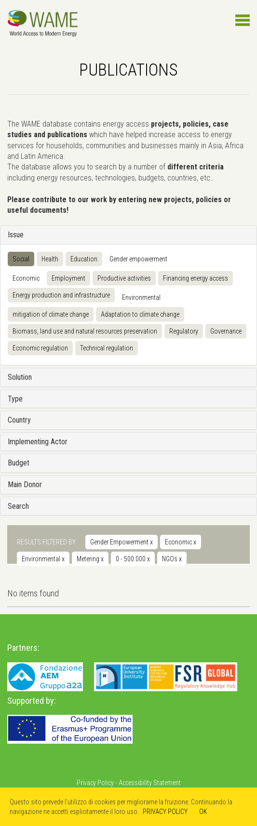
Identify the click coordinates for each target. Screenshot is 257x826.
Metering (90, 559)
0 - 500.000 (133, 559)
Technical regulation (106, 348)
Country (19, 420)
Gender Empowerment (121, 542)
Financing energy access (195, 278)
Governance (226, 331)
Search (18, 506)
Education (83, 259)
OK (203, 811)
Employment (68, 278)
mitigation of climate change (51, 314)
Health (49, 259)
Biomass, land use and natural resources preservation (85, 331)
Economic (26, 278)
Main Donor (25, 484)
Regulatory (183, 331)
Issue (16, 234)
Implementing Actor (38, 441)
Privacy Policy (95, 783)
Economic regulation (40, 348)
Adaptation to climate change (140, 314)
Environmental (141, 297)
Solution (20, 377)
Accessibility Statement (150, 783)
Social (21, 259)
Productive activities (124, 278)
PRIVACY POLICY (165, 811)
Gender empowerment (138, 259)
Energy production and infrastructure (61, 295)
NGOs (172, 559)
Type (15, 398)
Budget (18, 462)
